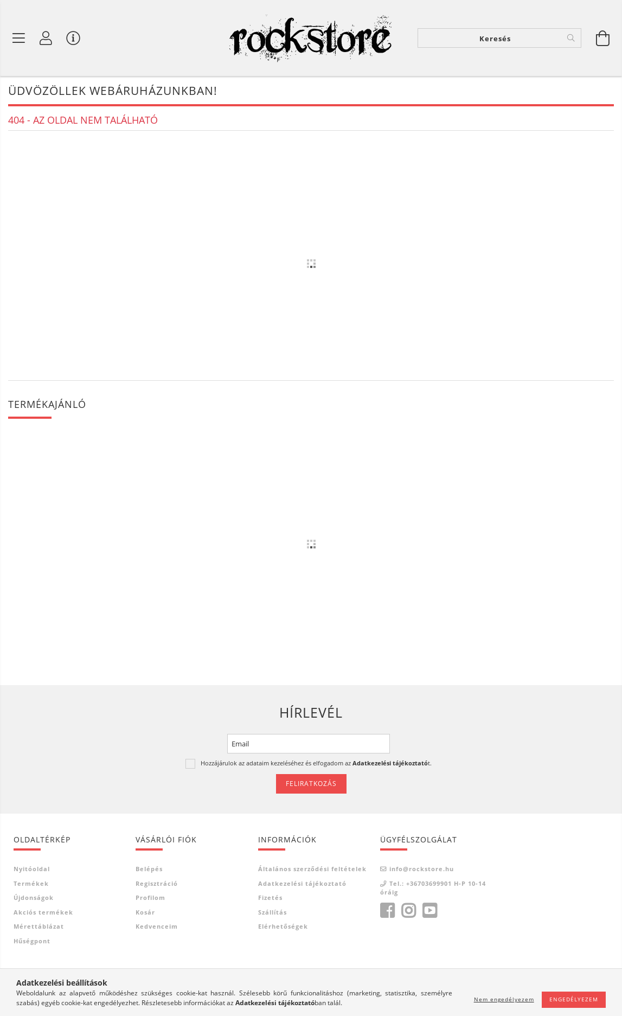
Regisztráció (157, 883)
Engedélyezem (573, 999)
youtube (429, 911)
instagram (408, 911)
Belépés (149, 869)
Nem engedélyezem (504, 999)
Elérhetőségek (283, 926)
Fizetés (270, 897)
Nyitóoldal (32, 869)
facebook (387, 911)
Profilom (150, 897)
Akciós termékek (43, 912)
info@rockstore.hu (421, 869)
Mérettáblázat (39, 926)
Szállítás (272, 912)
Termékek (31, 883)
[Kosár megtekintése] (603, 38)
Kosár (145, 912)
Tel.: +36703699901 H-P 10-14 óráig (433, 888)
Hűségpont (32, 941)
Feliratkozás (311, 783)
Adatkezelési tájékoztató (302, 883)
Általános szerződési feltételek (312, 869)
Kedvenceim (157, 926)
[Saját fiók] (46, 38)
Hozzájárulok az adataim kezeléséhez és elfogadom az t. (316, 763)
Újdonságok (34, 897)
